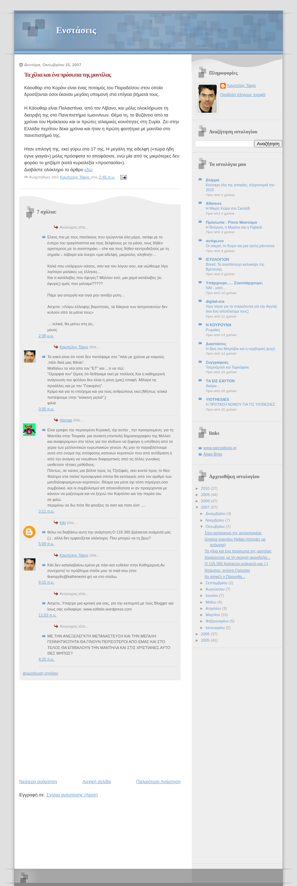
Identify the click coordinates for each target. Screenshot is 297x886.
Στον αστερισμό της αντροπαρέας (233, 533)
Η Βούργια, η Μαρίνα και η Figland (234, 227)
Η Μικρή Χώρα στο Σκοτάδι (228, 208)
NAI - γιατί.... (216, 288)
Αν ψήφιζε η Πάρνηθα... (225, 576)
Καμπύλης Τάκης (74, 347)
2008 (206, 501)
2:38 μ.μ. (46, 336)
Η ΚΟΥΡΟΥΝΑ (218, 325)
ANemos (214, 203)
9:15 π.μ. (46, 582)
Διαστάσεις (216, 344)
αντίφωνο (215, 241)
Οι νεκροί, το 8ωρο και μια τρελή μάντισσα (240, 246)
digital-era (215, 301)
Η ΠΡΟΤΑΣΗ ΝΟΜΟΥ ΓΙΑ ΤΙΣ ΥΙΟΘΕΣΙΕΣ (240, 404)
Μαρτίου (213, 615)
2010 (206, 488)
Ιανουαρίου (215, 628)
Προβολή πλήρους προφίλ (242, 94)
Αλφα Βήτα (212, 454)
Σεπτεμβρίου (216, 583)
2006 (206, 634)
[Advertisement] (71, 728)
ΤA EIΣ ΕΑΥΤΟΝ (220, 381)
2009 (206, 495)
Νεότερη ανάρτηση (38, 781)
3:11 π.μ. (46, 511)
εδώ (89, 169)
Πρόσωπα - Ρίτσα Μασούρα (231, 222)
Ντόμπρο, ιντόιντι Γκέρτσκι (227, 570)
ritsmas (66, 420)
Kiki (63, 523)
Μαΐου (211, 602)
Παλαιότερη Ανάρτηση (158, 781)
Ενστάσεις (76, 30)
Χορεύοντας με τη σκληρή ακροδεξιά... (237, 557)
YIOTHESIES (217, 399)
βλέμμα (212, 180)
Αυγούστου (215, 589)
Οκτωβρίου (215, 526)
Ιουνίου (212, 595)
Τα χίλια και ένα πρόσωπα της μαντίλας (238, 551)
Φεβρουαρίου (217, 621)
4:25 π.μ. (46, 659)
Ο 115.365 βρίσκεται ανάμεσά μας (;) (236, 563)
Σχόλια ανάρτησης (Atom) (72, 794)
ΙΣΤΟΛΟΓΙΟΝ (217, 259)
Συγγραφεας (217, 362)
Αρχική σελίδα (96, 781)
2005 (206, 640)
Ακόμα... (213, 386)
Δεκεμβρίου (215, 513)
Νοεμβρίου (215, 520)
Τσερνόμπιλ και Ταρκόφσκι (227, 367)
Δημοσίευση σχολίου (40, 673)
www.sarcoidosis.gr (220, 448)
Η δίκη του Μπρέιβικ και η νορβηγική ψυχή (240, 349)
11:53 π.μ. (47, 615)
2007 (206, 507)
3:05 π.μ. (46, 409)
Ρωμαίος (213, 330)
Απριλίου (213, 608)
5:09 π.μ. (46, 544)
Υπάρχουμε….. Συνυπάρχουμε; (234, 283)
